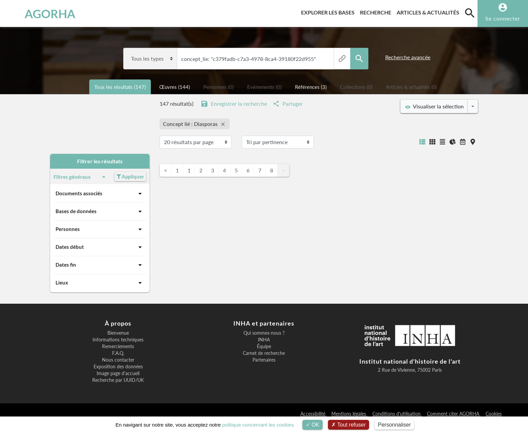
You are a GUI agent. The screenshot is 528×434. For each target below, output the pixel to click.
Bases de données (100, 211)
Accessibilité (313, 413)
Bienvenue (118, 333)
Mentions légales (349, 413)
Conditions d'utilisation (397, 413)
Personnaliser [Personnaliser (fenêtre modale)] (394, 425)
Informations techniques (118, 339)
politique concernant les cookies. (258, 425)
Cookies (494, 413)
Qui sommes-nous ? (264, 333)
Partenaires (264, 360)
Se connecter (502, 18)
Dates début (100, 247)
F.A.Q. (118, 353)
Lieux (100, 283)
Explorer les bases (329, 11)
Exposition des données (118, 366)
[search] (469, 13)
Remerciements (118, 346)
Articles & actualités (429, 11)
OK (313, 425)
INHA (264, 339)
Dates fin (100, 265)
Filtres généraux (81, 177)
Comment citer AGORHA (454, 413)
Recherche (377, 11)
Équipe (264, 346)
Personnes (100, 229)
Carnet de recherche (264, 353)
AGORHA (41, 13)
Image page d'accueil (118, 373)
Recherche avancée (407, 57)
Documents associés (100, 194)
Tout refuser (348, 425)
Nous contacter (118, 360)
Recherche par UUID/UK (118, 380)
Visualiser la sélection (434, 106)
